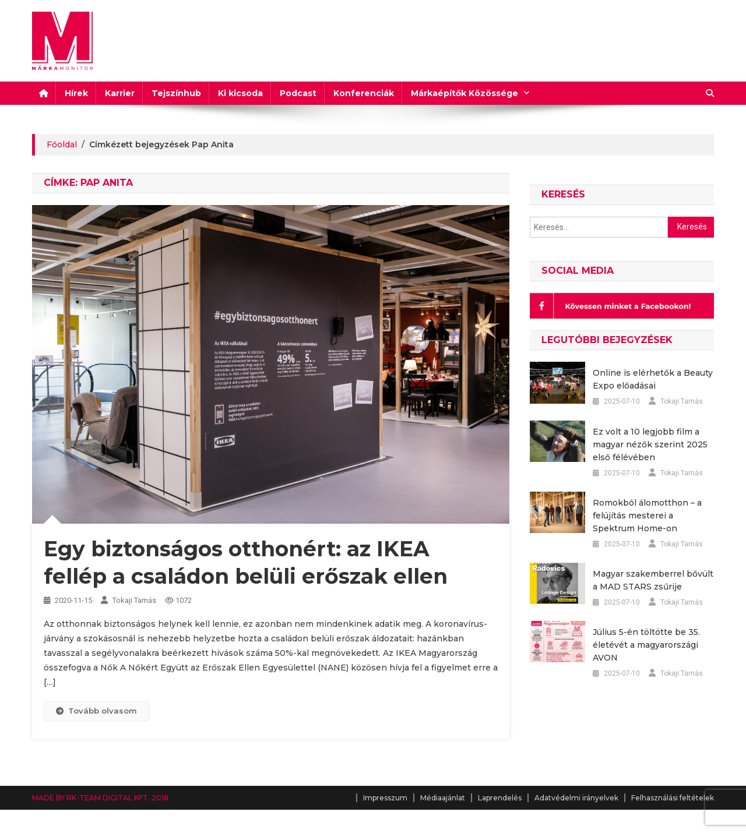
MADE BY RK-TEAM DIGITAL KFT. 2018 (100, 797)
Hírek (76, 93)
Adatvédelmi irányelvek (576, 797)
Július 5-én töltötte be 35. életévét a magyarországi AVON (646, 645)
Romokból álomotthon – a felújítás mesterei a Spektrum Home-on (647, 515)
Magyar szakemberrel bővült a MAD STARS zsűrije (653, 580)
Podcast (298, 93)
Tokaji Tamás (134, 600)
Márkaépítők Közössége (464, 93)
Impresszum (385, 797)
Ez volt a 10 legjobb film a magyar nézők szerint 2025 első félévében (650, 444)
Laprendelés (500, 797)
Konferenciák (363, 93)
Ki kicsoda (240, 93)
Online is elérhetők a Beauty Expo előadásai (653, 379)
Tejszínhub (176, 93)
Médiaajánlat (442, 797)
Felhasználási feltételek (672, 797)
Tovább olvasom (96, 710)
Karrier (120, 93)
